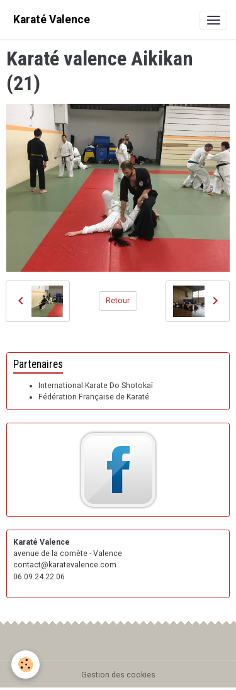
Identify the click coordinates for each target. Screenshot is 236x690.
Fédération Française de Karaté (93, 396)
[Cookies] (25, 664)
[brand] (51, 20)
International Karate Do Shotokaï (95, 385)
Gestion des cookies (118, 675)
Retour (118, 300)
